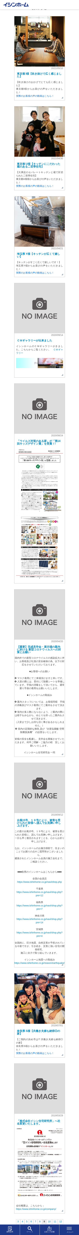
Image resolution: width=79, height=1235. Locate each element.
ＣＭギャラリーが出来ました (34, 340)
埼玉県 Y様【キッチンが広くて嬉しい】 (38, 255)
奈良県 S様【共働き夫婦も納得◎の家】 (38, 1032)
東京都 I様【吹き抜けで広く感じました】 (39, 75)
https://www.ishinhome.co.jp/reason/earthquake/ (39, 963)
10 (49, 1221)
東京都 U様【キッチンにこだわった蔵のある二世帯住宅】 (38, 165)
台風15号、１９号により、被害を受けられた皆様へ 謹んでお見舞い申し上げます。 (39, 823)
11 (55, 1221)
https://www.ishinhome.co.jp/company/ (36, 1209)
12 (60, 1221)
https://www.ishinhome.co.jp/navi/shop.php (39, 882)
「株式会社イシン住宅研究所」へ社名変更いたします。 (38, 1122)
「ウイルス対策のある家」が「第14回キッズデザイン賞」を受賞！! (39, 442)
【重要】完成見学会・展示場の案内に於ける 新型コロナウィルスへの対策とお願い (39, 649)
